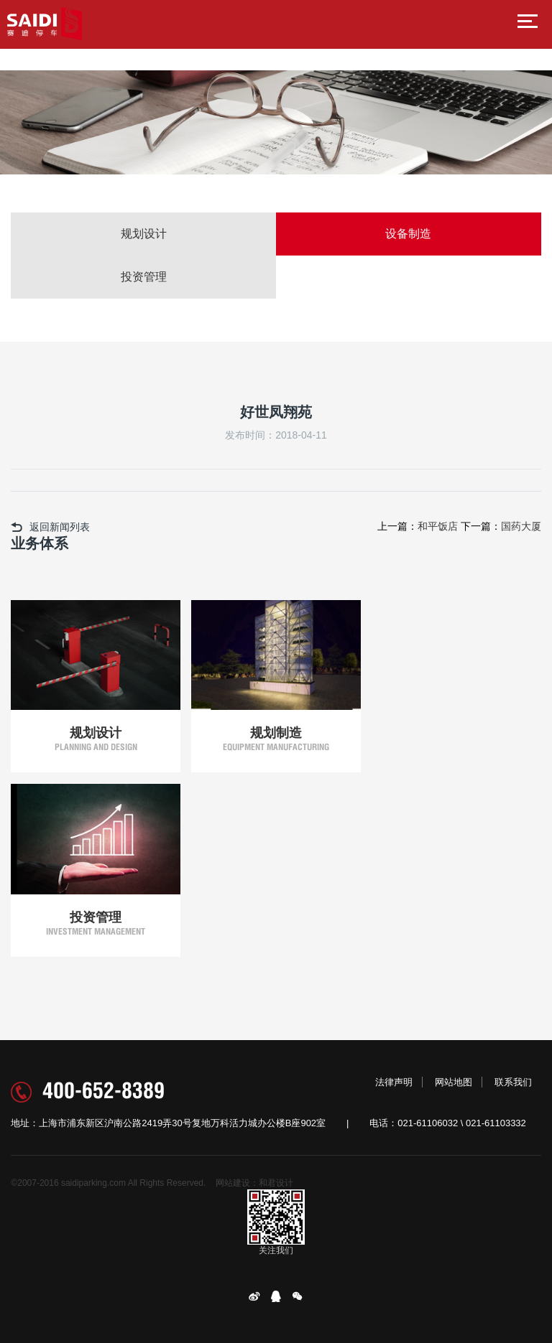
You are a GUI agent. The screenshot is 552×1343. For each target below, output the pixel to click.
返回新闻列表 (50, 526)
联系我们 (513, 1082)
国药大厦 (521, 526)
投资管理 (144, 277)
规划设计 (144, 234)
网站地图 (453, 1082)
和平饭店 (438, 526)
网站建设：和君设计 (254, 1183)
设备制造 (408, 234)
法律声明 (394, 1082)
